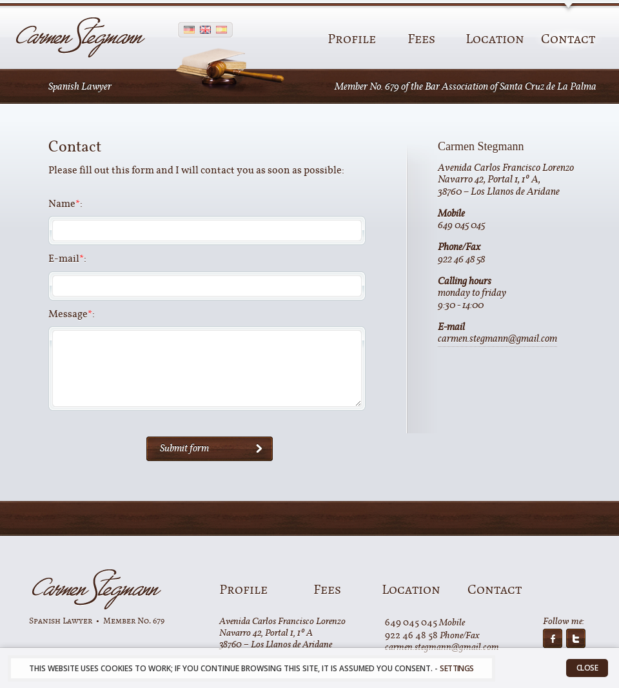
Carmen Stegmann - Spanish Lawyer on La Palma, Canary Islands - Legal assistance (80, 37)
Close (587, 667)
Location (495, 39)
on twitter (575, 638)
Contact (568, 39)
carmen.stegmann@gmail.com (497, 340)
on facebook (552, 638)
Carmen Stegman (96, 589)
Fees (421, 39)
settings (456, 668)
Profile (352, 39)
